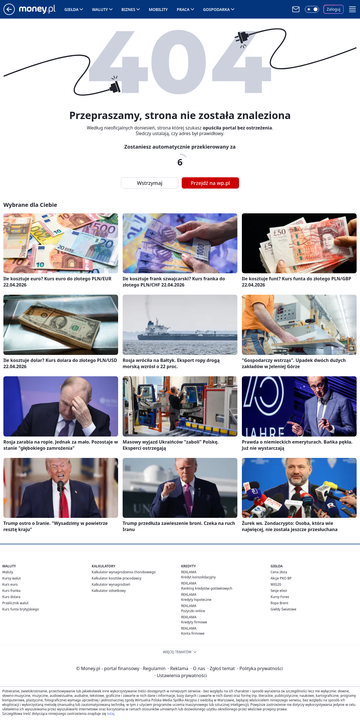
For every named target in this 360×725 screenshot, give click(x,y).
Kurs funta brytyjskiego (20, 609)
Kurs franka (11, 590)
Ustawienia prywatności (180, 675)
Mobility (158, 9)
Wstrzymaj (149, 183)
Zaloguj (334, 9)
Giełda (71, 9)
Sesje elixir (279, 590)
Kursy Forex (280, 596)
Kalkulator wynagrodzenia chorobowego (124, 572)
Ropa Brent (279, 603)
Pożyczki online (193, 610)
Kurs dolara (11, 596)
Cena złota (279, 572)
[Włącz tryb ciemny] (312, 9)
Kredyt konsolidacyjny (198, 577)
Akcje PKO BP (281, 578)
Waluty (100, 9)
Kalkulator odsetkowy (109, 590)
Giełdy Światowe (283, 609)
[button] (352, 9)
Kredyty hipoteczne (196, 599)
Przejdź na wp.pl (210, 183)
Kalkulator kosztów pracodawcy (116, 578)
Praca (183, 9)
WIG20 (276, 584)
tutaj (110, 713)
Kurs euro (10, 584)
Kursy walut (11, 578)
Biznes (128, 9)
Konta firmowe (192, 633)
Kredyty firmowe (194, 622)
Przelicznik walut (15, 603)
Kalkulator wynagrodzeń (111, 584)
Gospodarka (216, 9)
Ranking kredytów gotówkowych (206, 588)
